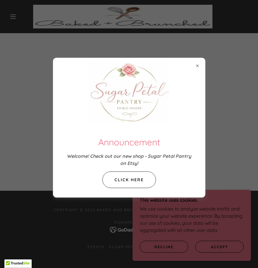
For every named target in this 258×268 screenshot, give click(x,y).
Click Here (129, 179)
